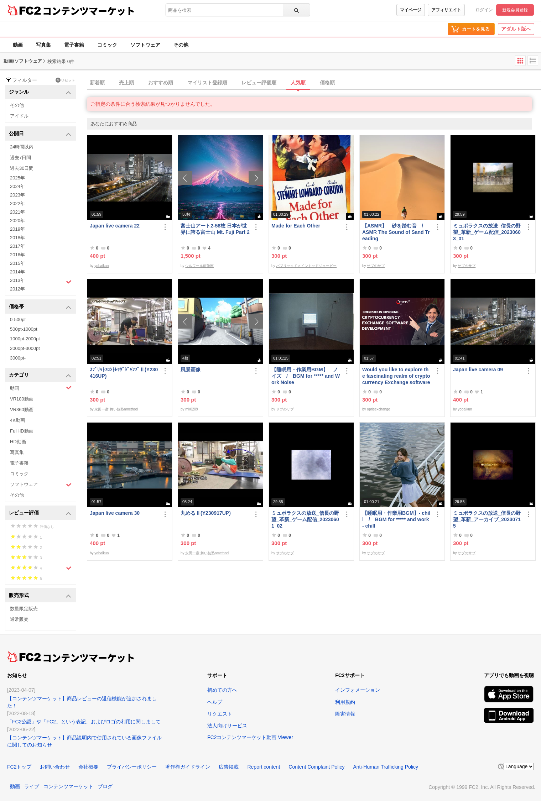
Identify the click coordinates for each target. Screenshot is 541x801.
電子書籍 (74, 45)
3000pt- (18, 358)
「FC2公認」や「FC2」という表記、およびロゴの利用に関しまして (84, 721)
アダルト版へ (516, 29)
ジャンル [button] (40, 92)
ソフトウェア (145, 45)
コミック (107, 45)
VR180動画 (21, 399)
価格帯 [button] (40, 307)
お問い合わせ (55, 767)
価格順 (327, 82)
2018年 (17, 237)
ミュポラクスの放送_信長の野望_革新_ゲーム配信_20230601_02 (305, 519)
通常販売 (19, 619)
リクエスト (219, 714)
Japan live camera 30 (115, 513)
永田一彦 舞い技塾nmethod (116, 409)
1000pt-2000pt (25, 338)
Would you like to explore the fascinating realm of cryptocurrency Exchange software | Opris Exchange (396, 376)
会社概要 (88, 767)
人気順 (298, 82)
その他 (180, 45)
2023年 (17, 195)
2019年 (17, 229)
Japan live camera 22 (115, 226)
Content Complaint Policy (316, 767)
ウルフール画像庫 (199, 266)
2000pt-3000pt (25, 348)
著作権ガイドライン (187, 767)
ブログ (105, 786)
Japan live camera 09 (478, 369)
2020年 (17, 220)
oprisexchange (378, 409)
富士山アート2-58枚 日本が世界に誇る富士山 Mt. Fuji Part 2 (215, 229)
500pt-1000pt (23, 329)
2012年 (17, 289)
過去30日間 (21, 168)
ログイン (484, 9)
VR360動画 (21, 409)
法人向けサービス (227, 725)
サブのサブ (376, 266)
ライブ (31, 786)
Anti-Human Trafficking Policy (385, 767)
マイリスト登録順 (207, 82)
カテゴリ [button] (40, 375)
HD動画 (18, 441)
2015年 (17, 263)
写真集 (43, 45)
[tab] (314, 83)
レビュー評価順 (258, 82)
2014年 (17, 271)
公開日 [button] (40, 134)
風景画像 (191, 369)
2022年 (17, 203)
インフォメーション (357, 690)
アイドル (19, 116)
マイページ (410, 9)
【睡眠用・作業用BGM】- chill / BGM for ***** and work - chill (396, 519)
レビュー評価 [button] (40, 513)
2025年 (17, 177)
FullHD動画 (21, 431)
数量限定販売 (24, 608)
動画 (18, 45)
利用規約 (345, 702)
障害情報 (345, 714)
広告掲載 (229, 767)
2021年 (17, 212)
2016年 (17, 254)
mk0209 (191, 409)
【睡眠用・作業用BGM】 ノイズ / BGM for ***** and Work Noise (305, 376)
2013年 (41, 281)
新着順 (97, 82)
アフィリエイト (446, 9)
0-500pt (18, 319)
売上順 (126, 82)
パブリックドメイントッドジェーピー (306, 266)
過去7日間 (20, 157)
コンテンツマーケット (88, 10)
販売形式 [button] (40, 595)
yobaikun (101, 266)
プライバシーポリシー (132, 767)
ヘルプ (214, 702)
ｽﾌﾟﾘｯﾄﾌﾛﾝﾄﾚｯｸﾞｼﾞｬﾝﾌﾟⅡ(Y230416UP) (124, 373)
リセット (65, 80)
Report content (263, 767)
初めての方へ (222, 690)
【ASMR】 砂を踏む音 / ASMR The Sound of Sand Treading (396, 232)
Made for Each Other (295, 226)
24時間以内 (21, 147)
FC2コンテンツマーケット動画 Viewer (250, 737)
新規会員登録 (515, 9)
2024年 (17, 186)
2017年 (17, 246)
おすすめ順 (160, 82)
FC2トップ (19, 767)
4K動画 (17, 420)
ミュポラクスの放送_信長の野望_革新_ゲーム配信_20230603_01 (487, 232)
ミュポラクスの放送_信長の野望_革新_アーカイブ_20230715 (487, 519)
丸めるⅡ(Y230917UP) (206, 513)
